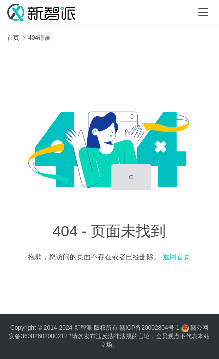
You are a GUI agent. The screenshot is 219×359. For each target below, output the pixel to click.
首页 (14, 37)
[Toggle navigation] (203, 12)
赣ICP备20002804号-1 (150, 327)
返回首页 (177, 257)
